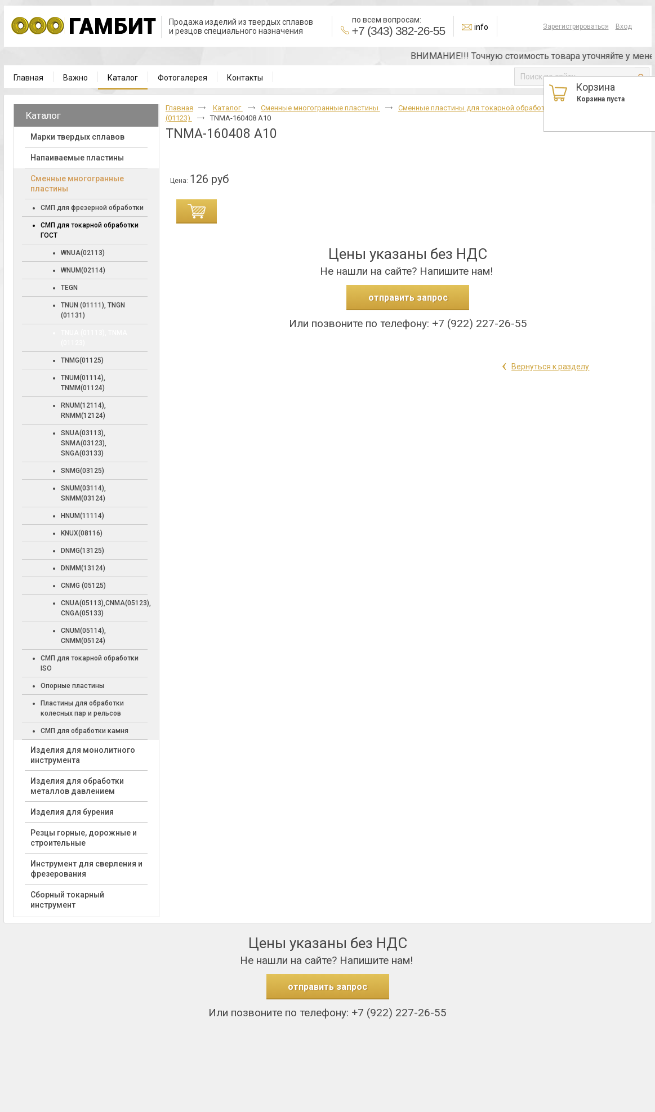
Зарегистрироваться (576, 26)
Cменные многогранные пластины (320, 108)
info (481, 27)
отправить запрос (408, 297)
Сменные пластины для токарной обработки (476, 108)
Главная (179, 108)
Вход (624, 26)
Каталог (123, 77)
